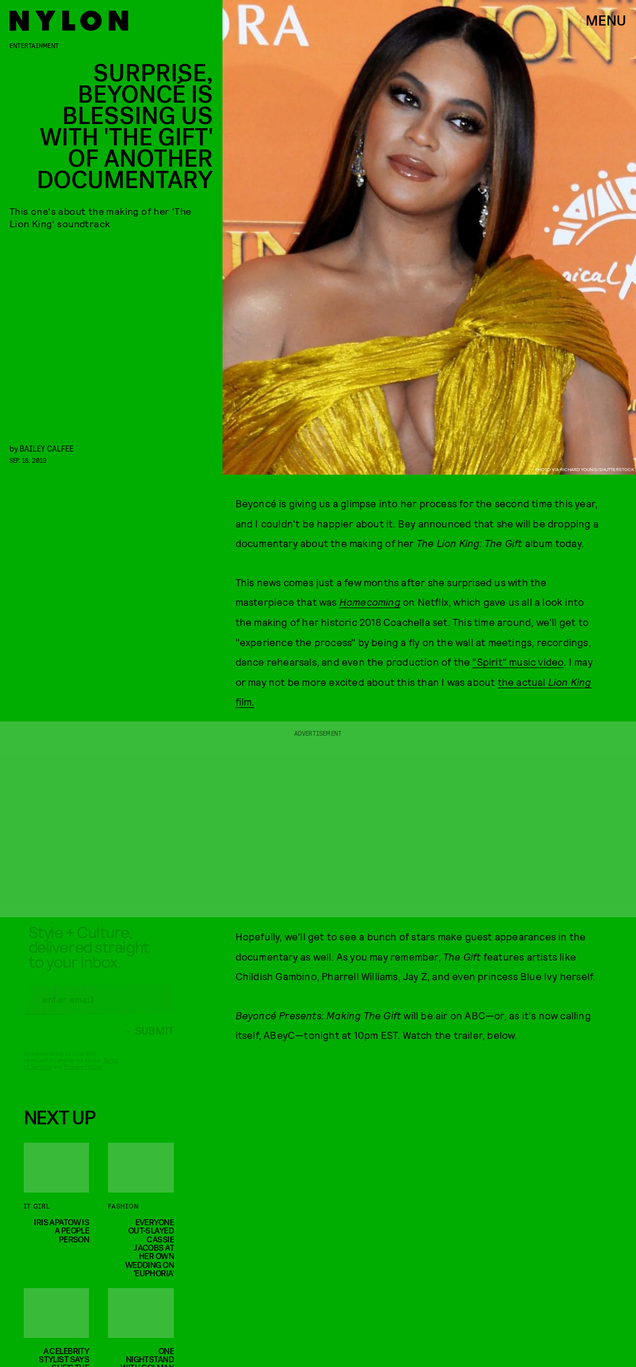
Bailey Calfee (47, 448)
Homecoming (369, 602)
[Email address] (99, 1008)
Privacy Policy (82, 1075)
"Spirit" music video (518, 661)
